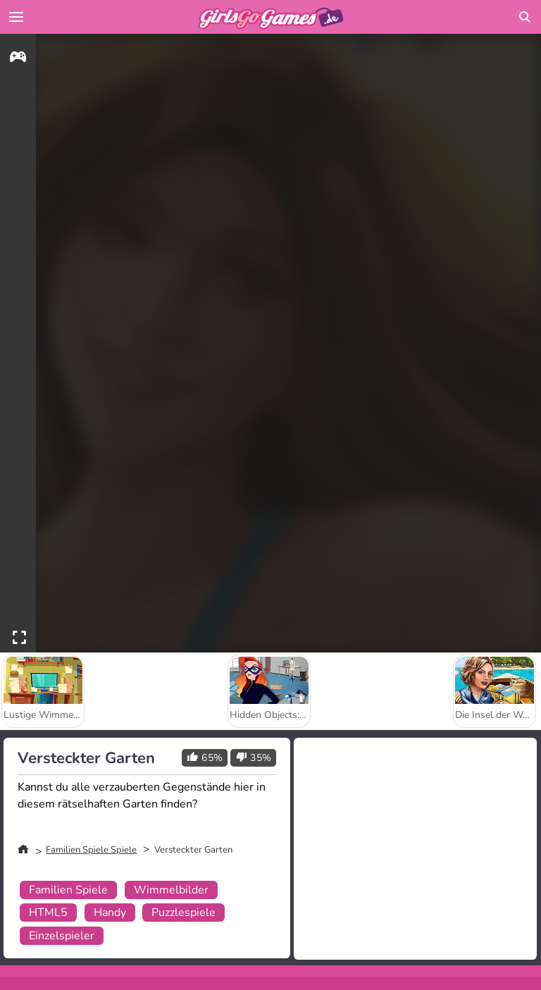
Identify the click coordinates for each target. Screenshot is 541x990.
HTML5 (48, 912)
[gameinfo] (18, 59)
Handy (110, 912)
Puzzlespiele (183, 912)
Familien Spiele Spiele (91, 849)
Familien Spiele (68, 890)
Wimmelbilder (171, 890)
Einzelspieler (61, 935)
